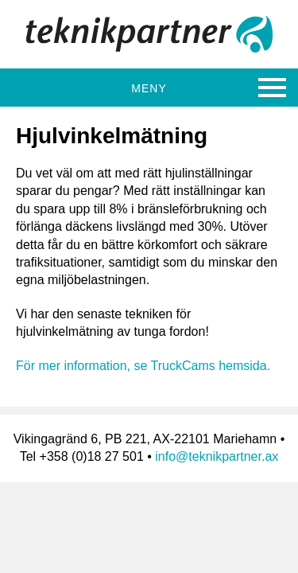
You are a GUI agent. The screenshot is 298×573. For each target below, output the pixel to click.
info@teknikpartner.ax (216, 456)
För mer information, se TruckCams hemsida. (143, 365)
